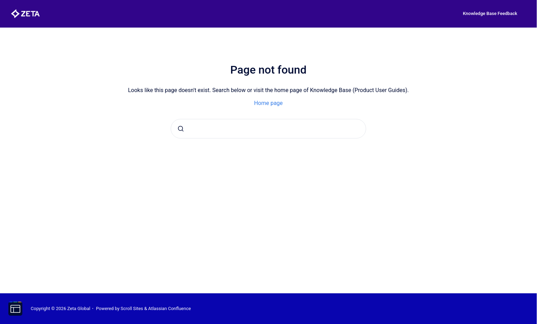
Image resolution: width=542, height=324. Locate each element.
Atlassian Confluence (169, 308)
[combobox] (268, 128)
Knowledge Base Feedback (490, 13)
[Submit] (180, 128)
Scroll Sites (132, 308)
